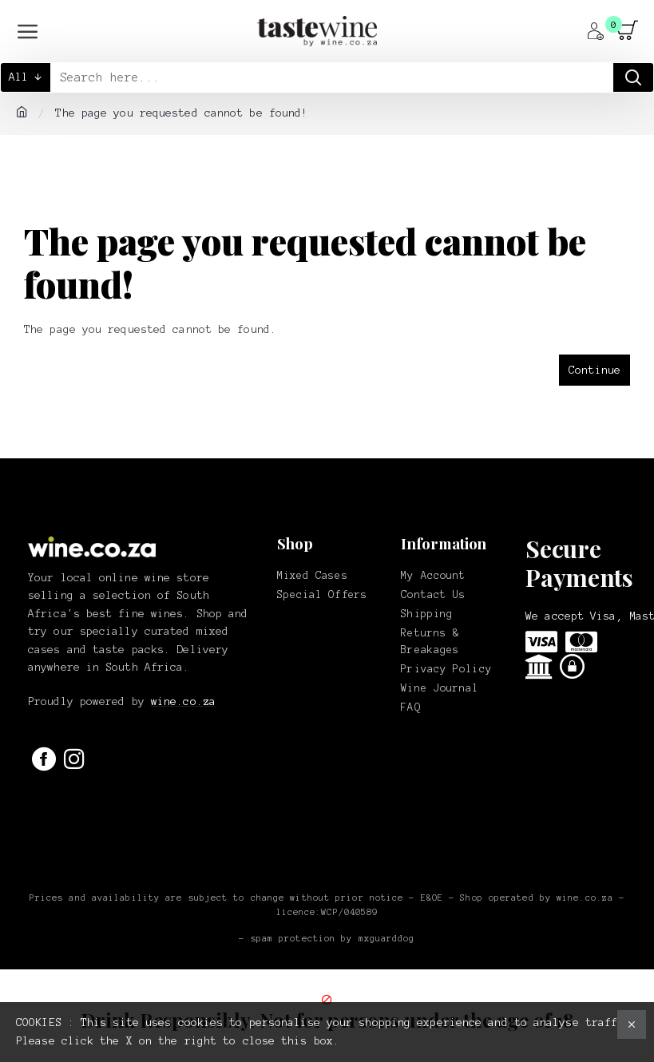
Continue (594, 370)
